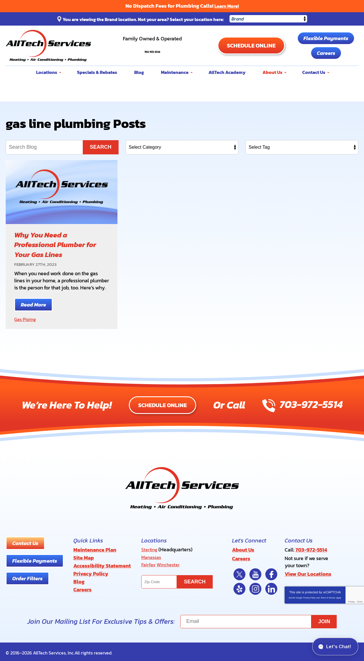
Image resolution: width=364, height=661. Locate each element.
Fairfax (149, 563)
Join (324, 619)
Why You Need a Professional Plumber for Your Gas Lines (57, 244)
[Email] (258, 619)
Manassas (152, 556)
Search (100, 147)
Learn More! (227, 6)
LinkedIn (271, 587)
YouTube (255, 572)
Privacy (351, 600)
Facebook (271, 572)
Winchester (170, 563)
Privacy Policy (309, 596)
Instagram (255, 587)
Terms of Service (327, 596)
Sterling (150, 549)
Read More (33, 304)
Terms (360, 600)
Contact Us (25, 543)
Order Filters (27, 578)
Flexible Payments (325, 38)
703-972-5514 (152, 48)
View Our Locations (308, 572)
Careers (326, 53)
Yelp (239, 587)
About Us (243, 549)
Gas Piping (26, 319)
